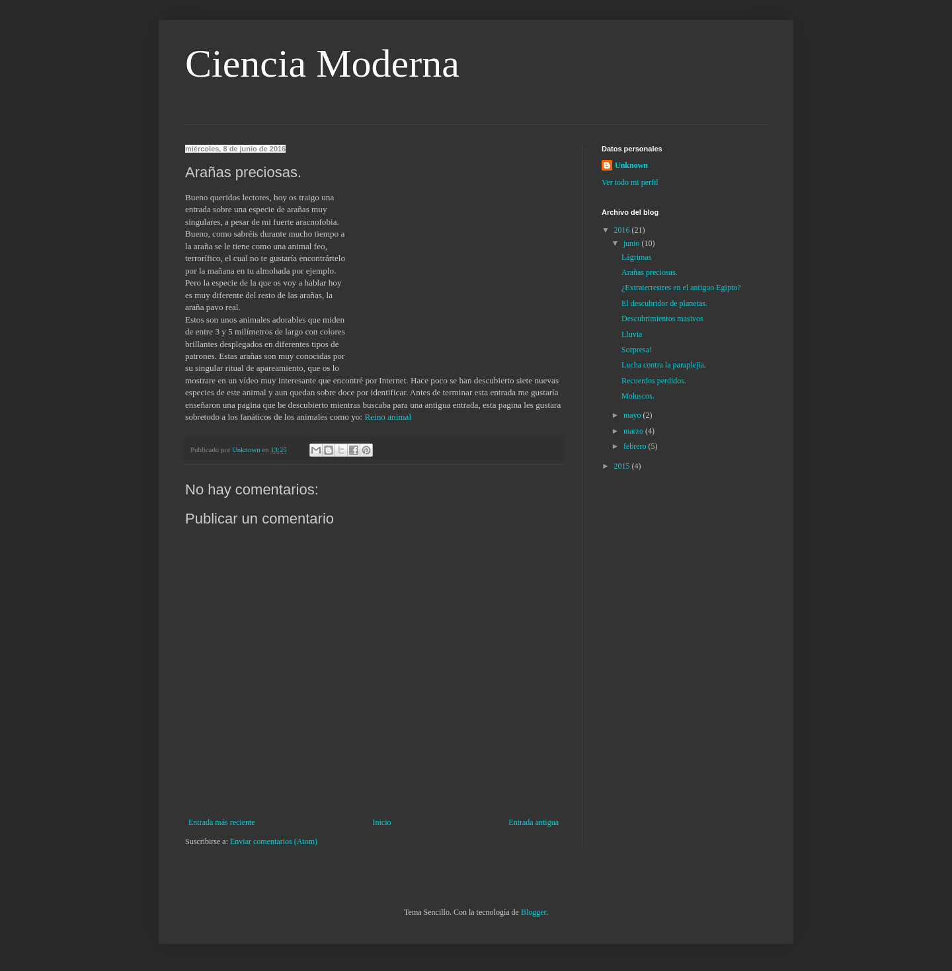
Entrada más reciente (221, 822)
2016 (623, 230)
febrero (636, 446)
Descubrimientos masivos (662, 318)
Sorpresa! (636, 349)
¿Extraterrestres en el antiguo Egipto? (681, 287)
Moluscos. (637, 396)
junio (632, 243)
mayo (633, 415)
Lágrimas (636, 257)
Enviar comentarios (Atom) (273, 841)
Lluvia (631, 334)
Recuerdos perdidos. (653, 380)
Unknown (631, 165)
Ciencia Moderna (322, 63)
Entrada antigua (533, 822)
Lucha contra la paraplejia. (663, 364)
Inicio (381, 822)
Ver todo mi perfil (630, 182)
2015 (623, 466)
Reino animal (387, 417)
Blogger (533, 912)
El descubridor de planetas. (664, 303)
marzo (634, 431)
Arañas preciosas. (649, 272)
